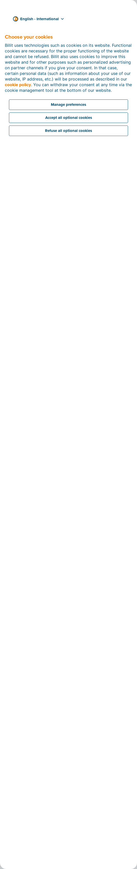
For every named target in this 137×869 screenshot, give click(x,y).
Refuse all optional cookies (68, 130)
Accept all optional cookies (68, 117)
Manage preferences (68, 104)
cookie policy (18, 84)
